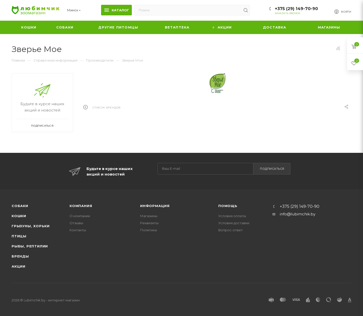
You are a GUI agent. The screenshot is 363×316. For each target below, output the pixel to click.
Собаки (20, 206)
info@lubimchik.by (297, 214)
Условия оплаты (232, 216)
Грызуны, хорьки (31, 226)
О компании (80, 216)
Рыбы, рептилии (30, 246)
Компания (81, 206)
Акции (18, 266)
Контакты (78, 230)
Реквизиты (149, 223)
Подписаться (272, 168)
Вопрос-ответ (230, 230)
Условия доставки (233, 223)
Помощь (227, 206)
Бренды (20, 256)
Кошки (19, 216)
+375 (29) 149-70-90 (296, 8)
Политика (148, 230)
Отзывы (76, 223)
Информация (155, 206)
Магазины (148, 216)
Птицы (19, 236)
